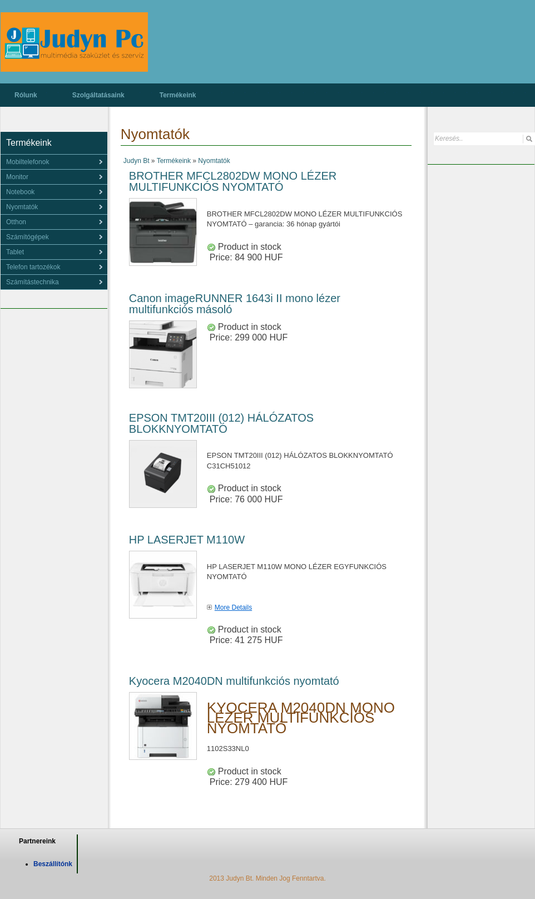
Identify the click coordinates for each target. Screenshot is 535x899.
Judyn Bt (136, 161)
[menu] (54, 162)
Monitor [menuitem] (17, 177)
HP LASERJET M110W (187, 540)
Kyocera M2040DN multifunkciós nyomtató (234, 681)
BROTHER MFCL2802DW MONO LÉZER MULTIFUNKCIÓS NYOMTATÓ (232, 181)
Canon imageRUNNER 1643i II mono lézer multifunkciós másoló (234, 303)
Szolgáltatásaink (98, 95)
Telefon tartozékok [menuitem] (33, 267)
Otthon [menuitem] (16, 222)
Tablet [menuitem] (15, 252)
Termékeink (178, 95)
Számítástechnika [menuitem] (32, 282)
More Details (233, 607)
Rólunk (25, 95)
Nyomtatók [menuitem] (22, 207)
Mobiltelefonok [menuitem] (27, 162)
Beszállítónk (52, 864)
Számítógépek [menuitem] (27, 237)
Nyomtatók (214, 161)
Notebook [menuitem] (20, 192)
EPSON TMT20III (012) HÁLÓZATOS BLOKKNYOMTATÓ (221, 423)
